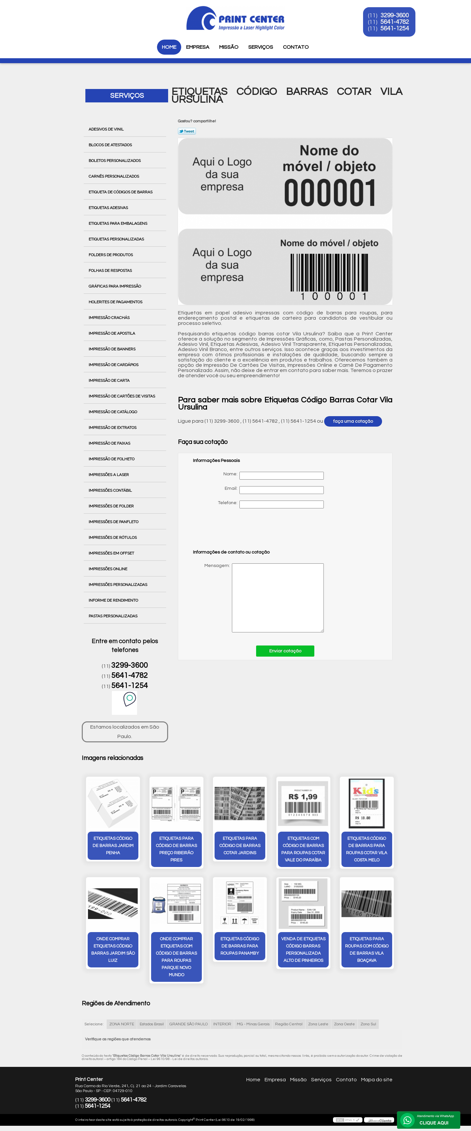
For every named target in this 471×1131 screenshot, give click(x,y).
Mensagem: (258, 597)
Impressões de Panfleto (114, 522)
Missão (228, 47)
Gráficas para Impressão (115, 286)
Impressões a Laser (109, 474)
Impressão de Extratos (113, 427)
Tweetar (187, 131)
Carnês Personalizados (114, 176)
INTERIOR (222, 1024)
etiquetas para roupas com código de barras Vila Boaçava (367, 950)
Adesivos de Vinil (107, 129)
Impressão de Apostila (112, 333)
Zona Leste (318, 1024)
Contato (296, 47)
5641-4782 (396, 22)
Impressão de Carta (110, 380)
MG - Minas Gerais (253, 1024)
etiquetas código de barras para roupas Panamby (239, 946)
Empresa (197, 47)
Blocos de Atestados (111, 145)
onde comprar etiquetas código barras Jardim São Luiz (113, 950)
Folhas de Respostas (111, 270)
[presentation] (234, 532)
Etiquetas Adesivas (109, 207)
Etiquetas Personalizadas (117, 239)
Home (169, 47)
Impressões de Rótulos (113, 537)
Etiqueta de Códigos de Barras (121, 192)
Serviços (260, 47)
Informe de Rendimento (114, 600)
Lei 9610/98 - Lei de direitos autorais (179, 1059)
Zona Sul (368, 1024)
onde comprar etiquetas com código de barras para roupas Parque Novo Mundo (176, 957)
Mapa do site (376, 1079)
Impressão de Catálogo (113, 412)
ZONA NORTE (121, 1024)
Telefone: (271, 504)
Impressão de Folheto (112, 459)
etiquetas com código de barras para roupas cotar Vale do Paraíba (303, 849)
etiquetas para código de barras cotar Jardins (239, 845)
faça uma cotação (353, 421)
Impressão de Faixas (110, 443)
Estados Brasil (152, 1024)
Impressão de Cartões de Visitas (122, 396)
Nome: (273, 476)
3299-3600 (396, 15)
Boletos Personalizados (115, 160)
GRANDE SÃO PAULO (188, 1024)
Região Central (289, 1024)
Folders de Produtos (111, 255)
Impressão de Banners (112, 349)
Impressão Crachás (110, 317)
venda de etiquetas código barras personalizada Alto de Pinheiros (303, 950)
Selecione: (94, 1024)
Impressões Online (108, 569)
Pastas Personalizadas (113, 616)
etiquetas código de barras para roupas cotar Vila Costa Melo (366, 849)
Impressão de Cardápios (114, 364)
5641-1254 (396, 29)
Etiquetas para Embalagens (118, 223)
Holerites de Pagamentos (116, 302)
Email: (274, 490)
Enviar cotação (285, 651)
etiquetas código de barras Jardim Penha (113, 845)
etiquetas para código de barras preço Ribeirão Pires (176, 849)
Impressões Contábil (111, 490)
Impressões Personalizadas (118, 584)
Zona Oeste (344, 1024)
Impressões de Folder (112, 506)
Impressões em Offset (112, 553)
